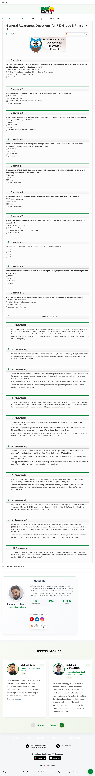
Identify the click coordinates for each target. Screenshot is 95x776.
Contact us (41, 738)
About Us (27, 738)
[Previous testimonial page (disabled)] (33, 725)
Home (4, 19)
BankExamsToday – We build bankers (50, 770)
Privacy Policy (75, 738)
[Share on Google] (76, 34)
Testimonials (57, 738)
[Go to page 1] (38, 725)
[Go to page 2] (40, 725)
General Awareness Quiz (17, 19)
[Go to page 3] (42, 725)
